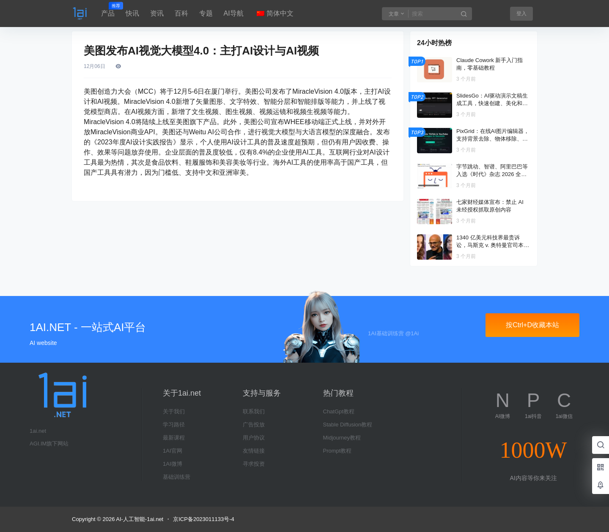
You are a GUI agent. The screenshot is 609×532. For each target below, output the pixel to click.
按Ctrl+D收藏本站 (532, 324)
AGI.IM (38, 443)
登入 (521, 13)
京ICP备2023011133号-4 (203, 519)
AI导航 (234, 13)
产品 (108, 9)
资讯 (157, 13)
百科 (181, 13)
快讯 (132, 13)
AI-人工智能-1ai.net (139, 519)
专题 (206, 13)
